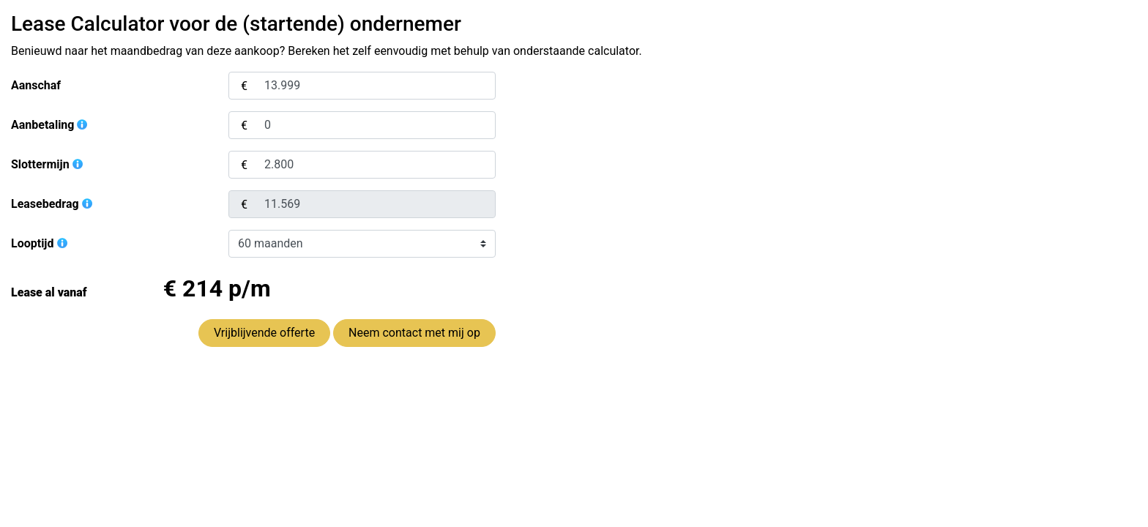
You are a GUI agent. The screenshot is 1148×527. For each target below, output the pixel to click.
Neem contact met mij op (414, 333)
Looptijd (40, 243)
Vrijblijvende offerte (264, 333)
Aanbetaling (50, 125)
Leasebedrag (52, 204)
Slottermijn (47, 164)
